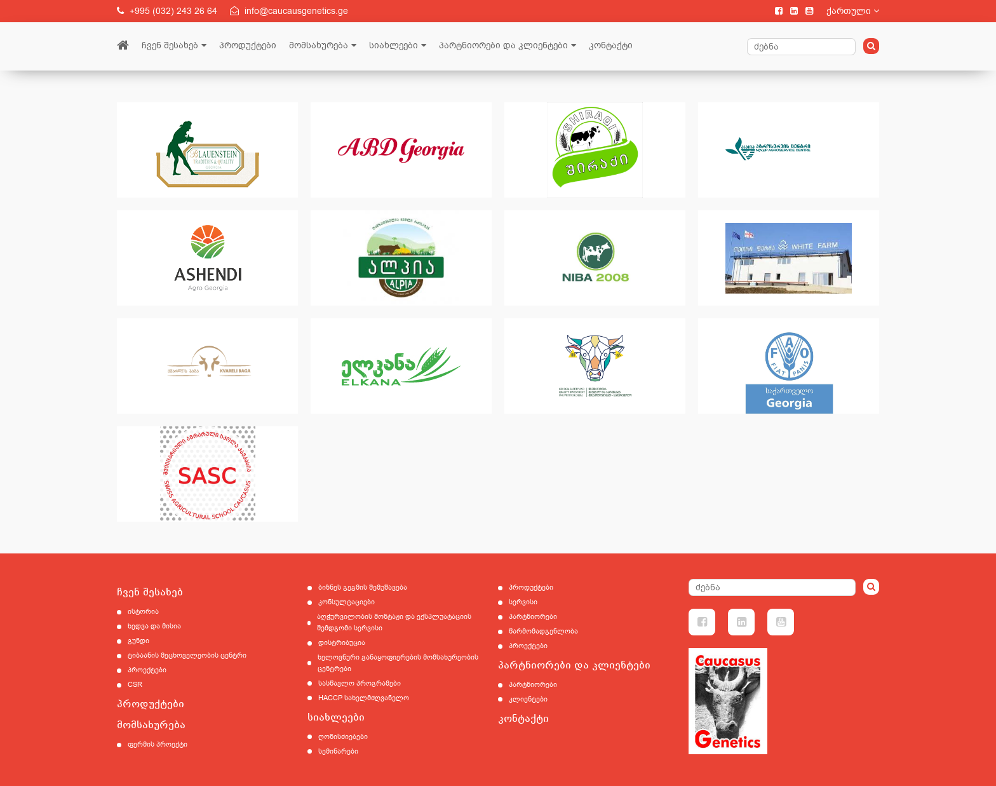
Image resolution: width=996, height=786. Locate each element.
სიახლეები (393, 45)
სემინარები (338, 751)
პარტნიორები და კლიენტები (503, 45)
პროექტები (147, 670)
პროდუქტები (247, 45)
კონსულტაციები (346, 602)
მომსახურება (318, 45)
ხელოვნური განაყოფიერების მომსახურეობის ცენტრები (398, 663)
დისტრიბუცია (341, 642)
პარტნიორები (533, 616)
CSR (135, 684)
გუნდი (138, 641)
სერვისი (523, 602)
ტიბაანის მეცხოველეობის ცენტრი (187, 655)
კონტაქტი (611, 45)
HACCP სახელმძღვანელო (363, 698)
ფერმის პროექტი (157, 744)
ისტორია (143, 611)
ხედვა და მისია (154, 626)
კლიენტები (528, 699)
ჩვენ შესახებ (170, 45)
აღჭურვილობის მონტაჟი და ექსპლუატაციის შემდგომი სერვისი (394, 622)
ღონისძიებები (343, 737)
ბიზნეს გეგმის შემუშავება (362, 587)
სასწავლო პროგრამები (359, 683)
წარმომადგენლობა (543, 631)
